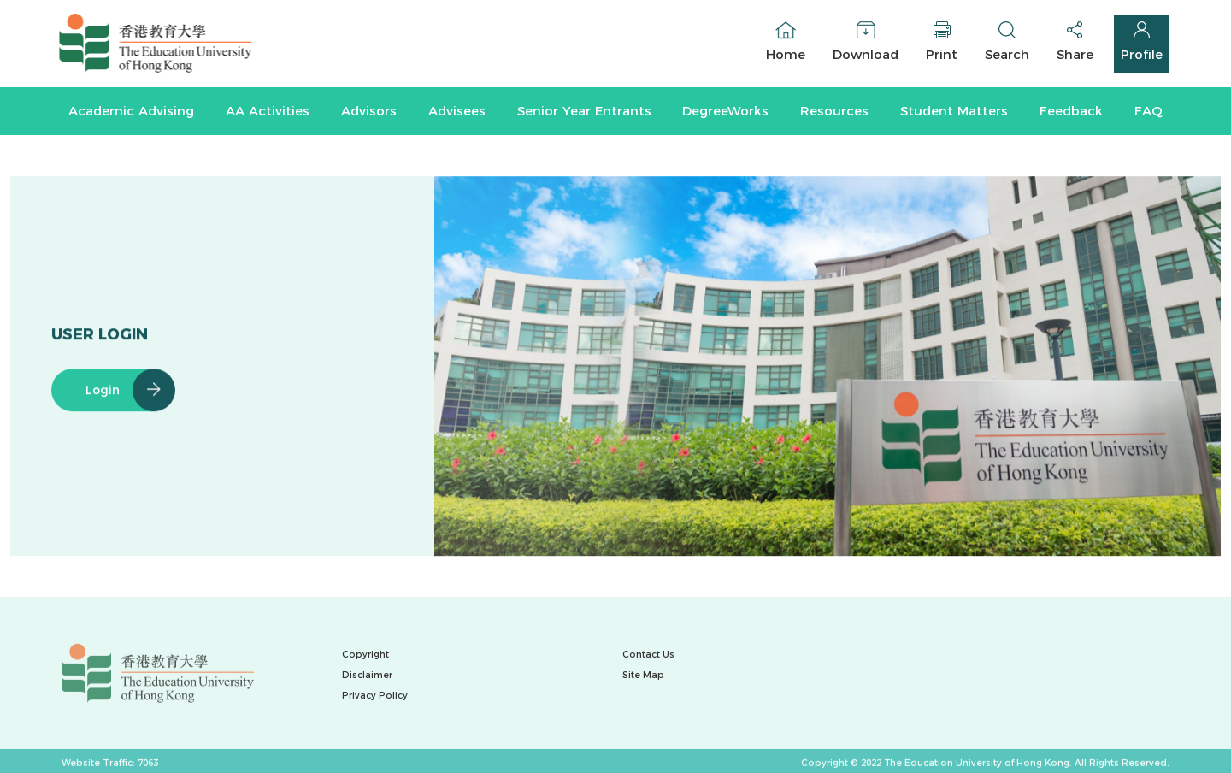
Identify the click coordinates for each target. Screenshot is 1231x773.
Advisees (457, 111)
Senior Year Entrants (584, 111)
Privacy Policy (375, 695)
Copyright (365, 654)
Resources (834, 111)
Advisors (369, 111)
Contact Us (648, 654)
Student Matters (954, 111)
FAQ (1148, 111)
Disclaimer (367, 675)
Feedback (1071, 111)
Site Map (643, 675)
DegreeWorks (725, 111)
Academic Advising (131, 111)
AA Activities (267, 111)
